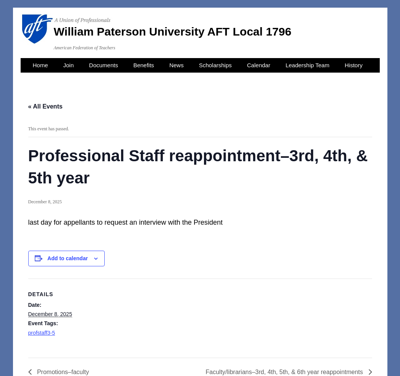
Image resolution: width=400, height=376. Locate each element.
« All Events (45, 106)
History (354, 65)
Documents (103, 65)
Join (68, 65)
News (176, 65)
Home (40, 65)
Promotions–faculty (62, 372)
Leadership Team (307, 65)
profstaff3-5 (41, 333)
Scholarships (215, 65)
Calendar (258, 65)
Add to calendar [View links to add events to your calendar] (67, 258)
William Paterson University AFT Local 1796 (172, 31)
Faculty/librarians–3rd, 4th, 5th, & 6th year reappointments (285, 372)
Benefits (143, 65)
